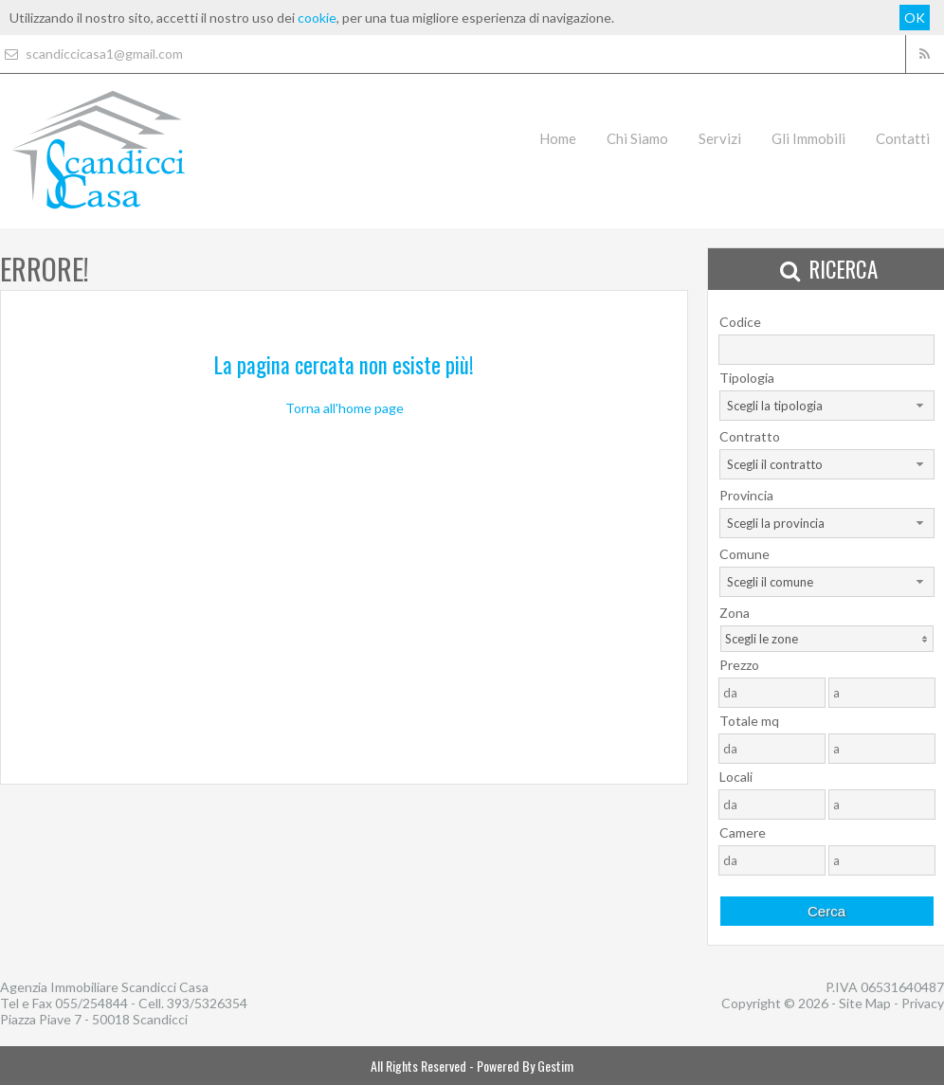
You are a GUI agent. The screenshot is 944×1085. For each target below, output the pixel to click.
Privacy (922, 1003)
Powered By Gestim (525, 1066)
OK (914, 17)
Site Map (865, 1003)
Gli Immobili (808, 138)
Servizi (720, 138)
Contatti (903, 138)
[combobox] (827, 405)
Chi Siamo (637, 138)
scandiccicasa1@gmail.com (91, 53)
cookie (317, 17)
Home (557, 138)
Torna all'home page (344, 408)
